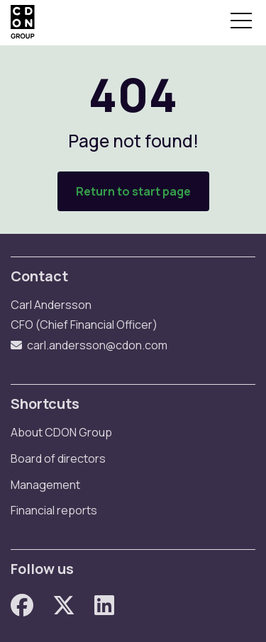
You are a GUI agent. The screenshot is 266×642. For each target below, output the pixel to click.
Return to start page (133, 191)
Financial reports (54, 510)
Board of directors (58, 458)
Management (45, 484)
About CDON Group (61, 432)
